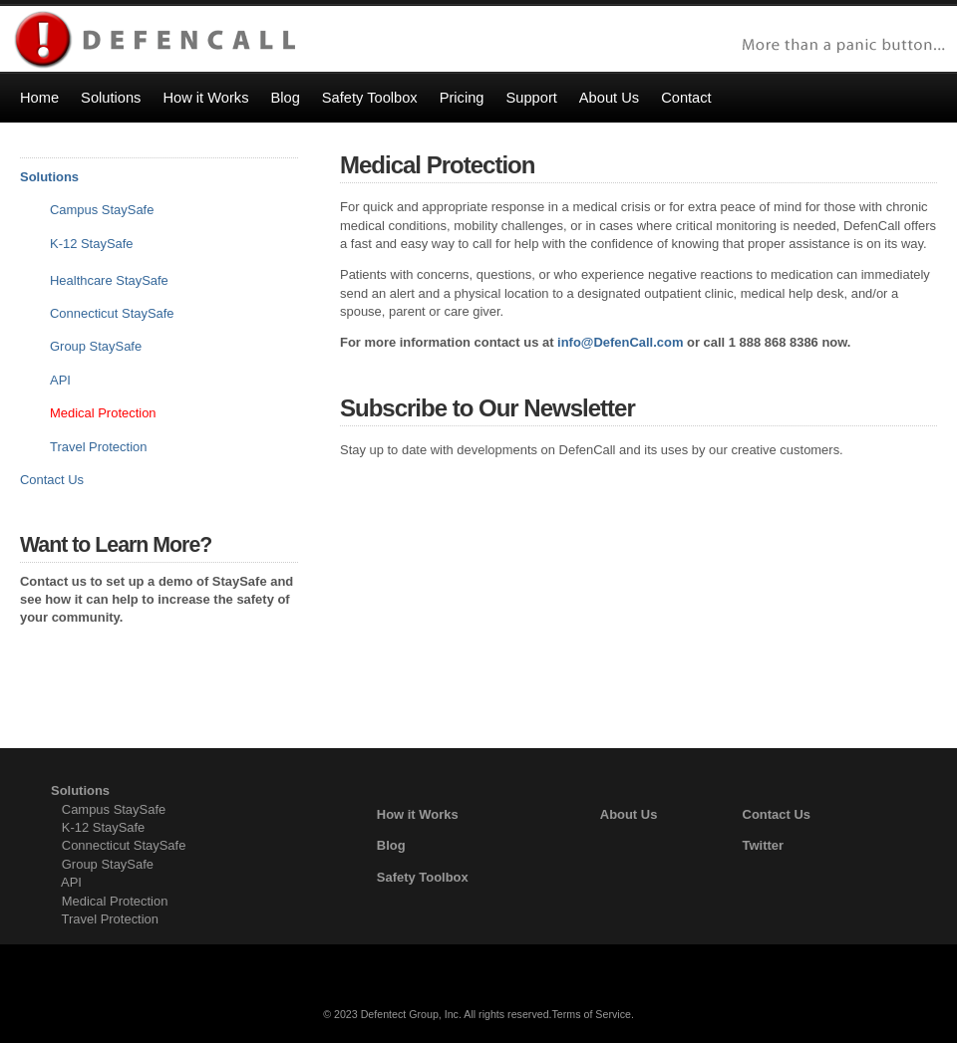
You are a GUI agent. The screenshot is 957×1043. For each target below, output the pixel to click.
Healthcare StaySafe (109, 280)
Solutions (49, 176)
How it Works (418, 814)
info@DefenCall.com (620, 342)
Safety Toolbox (423, 877)
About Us (629, 814)
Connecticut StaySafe (112, 313)
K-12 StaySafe (92, 243)
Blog (391, 845)
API (60, 380)
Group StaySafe (108, 864)
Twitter (764, 845)
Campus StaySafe (102, 209)
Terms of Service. (593, 1014)
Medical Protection (115, 901)
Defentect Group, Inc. (411, 1014)
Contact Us (52, 479)
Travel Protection (98, 446)
